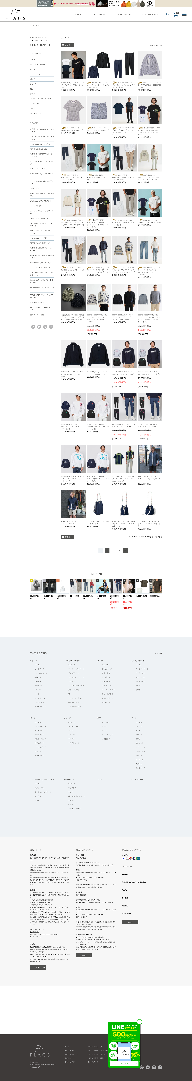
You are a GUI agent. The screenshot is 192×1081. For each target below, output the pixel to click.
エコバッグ (39, 751)
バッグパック (39, 735)
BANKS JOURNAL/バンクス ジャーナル (41, 182)
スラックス (106, 673)
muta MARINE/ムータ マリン (40, 144)
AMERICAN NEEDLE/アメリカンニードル (42, 231)
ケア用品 (139, 764)
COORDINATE (150, 14)
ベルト (138, 730)
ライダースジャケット (76, 677)
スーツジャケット (142, 669)
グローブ (139, 735)
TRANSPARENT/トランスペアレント (42, 288)
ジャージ (38, 690)
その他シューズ (73, 743)
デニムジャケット (74, 673)
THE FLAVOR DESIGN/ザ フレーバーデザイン (42, 256)
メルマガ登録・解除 (96, 1058)
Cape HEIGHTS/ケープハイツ (40, 263)
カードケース (140, 751)
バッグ (32, 79)
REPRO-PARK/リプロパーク (40, 243)
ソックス (38, 796)
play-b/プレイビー (36, 206)
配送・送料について (72, 1054)
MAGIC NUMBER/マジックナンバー (41, 174)
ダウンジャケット (74, 690)
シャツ (37, 694)
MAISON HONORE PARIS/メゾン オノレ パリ (41, 155)
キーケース (140, 755)
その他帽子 (106, 739)
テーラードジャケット (76, 669)
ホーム (32, 26)
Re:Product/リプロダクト (39, 218)
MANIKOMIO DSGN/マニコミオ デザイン (42, 194)
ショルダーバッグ (41, 726)
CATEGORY (100, 14)
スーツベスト (140, 673)
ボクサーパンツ (40, 788)
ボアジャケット (73, 702)
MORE (38, 967)
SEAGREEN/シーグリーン (39, 169)
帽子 (31, 89)
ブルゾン (71, 681)
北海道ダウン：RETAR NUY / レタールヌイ (42, 130)
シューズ (33, 84)
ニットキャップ (107, 735)
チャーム (71, 800)
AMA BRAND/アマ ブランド (39, 238)
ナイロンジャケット (75, 698)
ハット (104, 730)
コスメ (32, 108)
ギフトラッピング (95, 1047)
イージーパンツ (107, 681)
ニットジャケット (74, 706)
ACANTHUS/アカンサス (38, 149)
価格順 (141, 536)
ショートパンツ (107, 694)
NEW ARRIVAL (124, 14)
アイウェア (140, 726)
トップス (33, 59)
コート (70, 694)
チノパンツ (106, 677)
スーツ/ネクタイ (36, 74)
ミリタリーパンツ (108, 690)
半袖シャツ (39, 677)
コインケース (140, 747)
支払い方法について (72, 1050)
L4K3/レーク (34, 188)
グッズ (32, 94)
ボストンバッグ (40, 739)
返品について (34, 932)
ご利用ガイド (70, 1062)
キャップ (105, 726)
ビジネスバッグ (40, 747)
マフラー (139, 739)
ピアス (70, 804)
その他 (138, 690)
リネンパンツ (107, 685)
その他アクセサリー (75, 808)
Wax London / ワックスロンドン (41, 201)
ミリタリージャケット (76, 685)
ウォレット (140, 743)
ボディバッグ (39, 743)
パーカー (38, 681)
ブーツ (70, 730)
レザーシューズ (73, 726)
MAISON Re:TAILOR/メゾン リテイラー (41, 249)
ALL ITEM (38, 665)
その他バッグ (39, 755)
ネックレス (72, 788)
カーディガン (39, 702)
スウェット (39, 685)
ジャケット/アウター (37, 64)
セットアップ (39, 669)
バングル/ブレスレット (76, 796)
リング (70, 792)
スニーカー (72, 735)
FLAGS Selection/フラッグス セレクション (41, 273)
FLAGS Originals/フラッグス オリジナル (42, 137)
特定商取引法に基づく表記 (98, 1050)
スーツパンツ (140, 677)
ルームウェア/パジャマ (43, 792)
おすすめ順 (133, 536)
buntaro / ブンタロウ (37, 302)
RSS (90, 1062)
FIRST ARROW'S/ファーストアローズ (41, 308)
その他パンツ (107, 702)
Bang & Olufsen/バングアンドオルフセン (41, 281)
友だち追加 (124, 1063)
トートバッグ (39, 730)
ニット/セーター (41, 698)
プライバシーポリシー (96, 1054)
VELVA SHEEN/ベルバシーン (40, 267)
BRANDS (80, 14)
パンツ (32, 69)
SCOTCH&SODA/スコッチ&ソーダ (41, 162)
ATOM (95, 1062)
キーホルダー (140, 759)
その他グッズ (140, 768)
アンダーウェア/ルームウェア (40, 98)
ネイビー (39, 26)
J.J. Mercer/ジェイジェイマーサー (41, 212)
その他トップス (40, 706)
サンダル (71, 739)
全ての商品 (157, 653)
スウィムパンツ (107, 698)
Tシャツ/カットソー (42, 673)
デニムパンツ (107, 669)
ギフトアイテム (35, 113)
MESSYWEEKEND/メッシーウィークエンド (42, 224)
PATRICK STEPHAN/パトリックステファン (41, 296)
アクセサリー (35, 103)
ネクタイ (139, 685)
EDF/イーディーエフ (37, 315)
